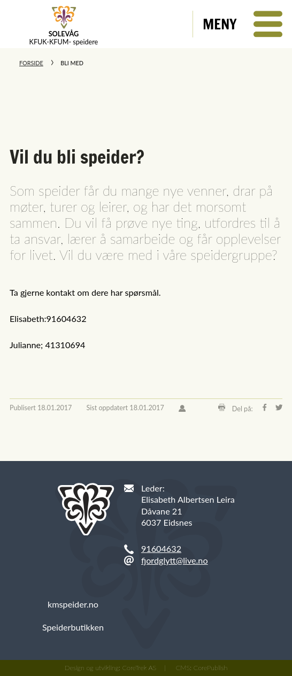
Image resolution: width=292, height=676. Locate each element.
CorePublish (211, 668)
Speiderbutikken (73, 627)
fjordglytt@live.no (174, 560)
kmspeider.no (73, 604)
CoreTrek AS (139, 668)
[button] (243, 24)
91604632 (161, 548)
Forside (31, 62)
